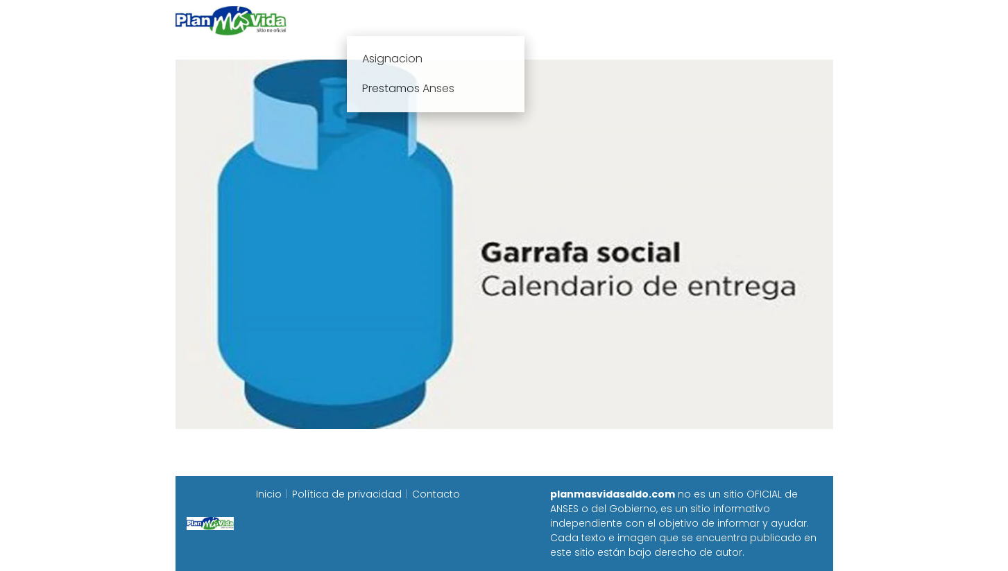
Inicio (350, 20)
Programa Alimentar (779, 20)
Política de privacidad (347, 494)
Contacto (436, 494)
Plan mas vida (423, 20)
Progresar (679, 20)
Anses (497, 20)
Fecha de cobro (588, 20)
